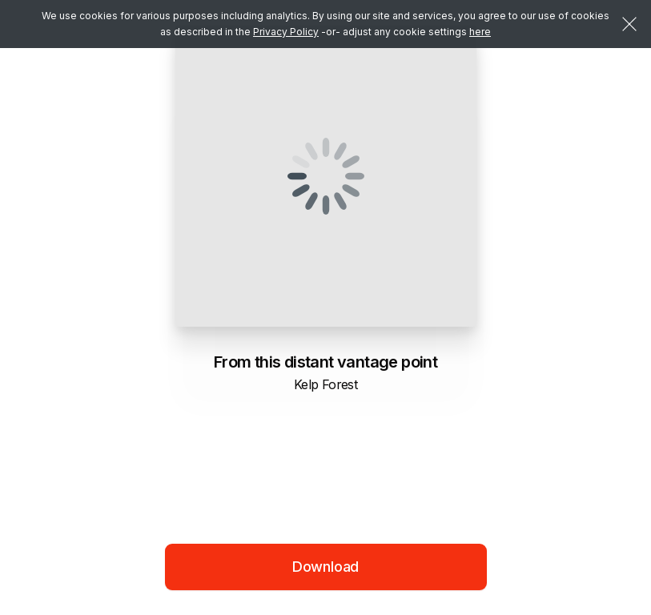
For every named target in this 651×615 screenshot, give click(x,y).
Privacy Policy (286, 32)
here (480, 32)
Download (326, 566)
